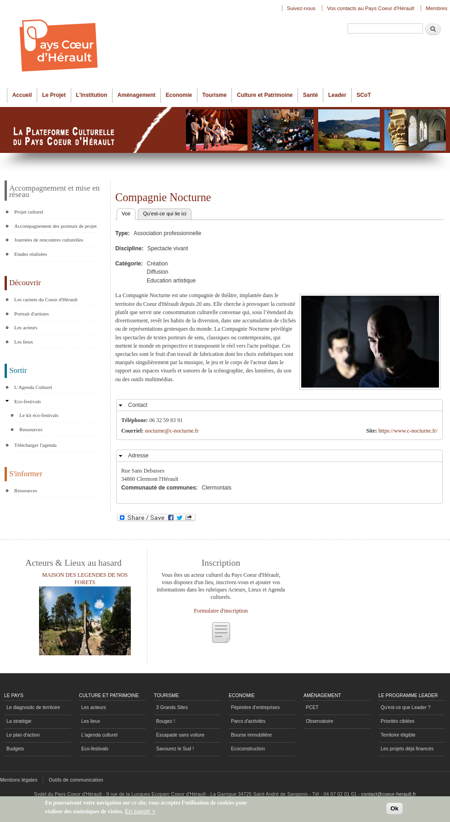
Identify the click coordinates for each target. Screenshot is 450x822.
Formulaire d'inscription (221, 611)
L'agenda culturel (99, 735)
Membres (436, 8)
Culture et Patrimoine (265, 95)
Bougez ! (165, 721)
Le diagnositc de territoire (33, 707)
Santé (310, 95)
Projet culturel (28, 211)
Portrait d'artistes (31, 313)
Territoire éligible (398, 735)
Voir (128, 212)
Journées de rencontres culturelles (48, 239)
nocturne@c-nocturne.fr (172, 431)
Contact (137, 405)
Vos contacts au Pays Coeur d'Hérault (370, 8)
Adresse (138, 455)
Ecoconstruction (248, 748)
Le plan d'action (23, 735)
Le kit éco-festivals (38, 415)
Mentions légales (18, 780)
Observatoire (319, 721)
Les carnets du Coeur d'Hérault (46, 299)
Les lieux (23, 341)
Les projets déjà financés (407, 748)
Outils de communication (76, 780)
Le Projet (54, 95)
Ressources (30, 429)
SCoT (363, 95)
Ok (394, 808)
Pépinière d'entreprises (255, 707)
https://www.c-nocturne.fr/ (408, 431)
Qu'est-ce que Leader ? (405, 707)
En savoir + (140, 811)
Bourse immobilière (251, 735)
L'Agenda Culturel (33, 387)
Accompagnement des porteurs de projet (55, 226)
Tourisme (214, 95)
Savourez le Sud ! (175, 748)
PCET (312, 707)
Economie (179, 95)
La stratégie (18, 721)
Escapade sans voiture (180, 735)
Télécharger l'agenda (35, 445)
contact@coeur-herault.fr (388, 794)
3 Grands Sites (172, 707)
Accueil (22, 95)
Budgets (15, 748)
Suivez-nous (301, 8)
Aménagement (137, 95)
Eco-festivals (27, 401)
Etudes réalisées (30, 254)
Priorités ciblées (397, 721)
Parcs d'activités (248, 721)
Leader (337, 95)
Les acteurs (25, 327)
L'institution (91, 95)
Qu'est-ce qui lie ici (164, 213)
